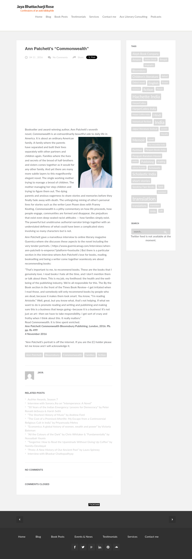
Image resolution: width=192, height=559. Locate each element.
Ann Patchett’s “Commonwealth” (57, 48)
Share (80, 57)
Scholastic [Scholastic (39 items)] (154, 167)
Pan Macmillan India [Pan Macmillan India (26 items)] (156, 145)
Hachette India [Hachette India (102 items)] (146, 96)
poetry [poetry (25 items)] (135, 161)
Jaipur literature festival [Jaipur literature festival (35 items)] (144, 128)
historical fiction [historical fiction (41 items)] (141, 121)
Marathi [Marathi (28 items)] (164, 134)
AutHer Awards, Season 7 (43, 399)
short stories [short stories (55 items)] (141, 181)
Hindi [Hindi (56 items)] (157, 115)
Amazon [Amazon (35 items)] (136, 59)
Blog (48, 16)
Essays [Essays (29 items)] (165, 82)
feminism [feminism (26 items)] (136, 89)
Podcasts (156, 16)
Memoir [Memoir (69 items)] (138, 140)
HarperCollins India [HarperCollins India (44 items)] (144, 109)
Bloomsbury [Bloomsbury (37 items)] (139, 70)
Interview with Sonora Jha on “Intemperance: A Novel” (60, 403)
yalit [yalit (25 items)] (161, 211)
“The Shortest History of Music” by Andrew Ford (56, 414)
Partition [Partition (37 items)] (137, 149)
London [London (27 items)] (164, 129)
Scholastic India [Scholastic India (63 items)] (144, 174)
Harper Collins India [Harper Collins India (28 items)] (141, 114)
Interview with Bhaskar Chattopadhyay (51, 453)
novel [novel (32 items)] (151, 139)
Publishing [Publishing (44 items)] (147, 162)
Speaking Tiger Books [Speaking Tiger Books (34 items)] (143, 186)
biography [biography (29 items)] (149, 65)
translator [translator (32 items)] (155, 205)
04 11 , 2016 (36, 57)
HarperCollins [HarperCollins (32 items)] (139, 103)
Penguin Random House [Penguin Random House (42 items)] (146, 155)
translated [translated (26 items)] (162, 192)
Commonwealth (72, 354)
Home (38, 16)
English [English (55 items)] (153, 83)
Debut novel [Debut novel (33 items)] (138, 82)
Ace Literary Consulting (133, 16)
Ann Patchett (34, 354)
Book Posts (61, 16)
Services (94, 16)
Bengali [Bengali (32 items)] (163, 59)
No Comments (60, 57)
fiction (102, 354)
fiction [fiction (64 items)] (148, 90)
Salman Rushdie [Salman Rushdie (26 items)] (139, 167)
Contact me (109, 16)
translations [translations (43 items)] (139, 205)
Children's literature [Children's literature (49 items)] (145, 76)
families (90, 354)
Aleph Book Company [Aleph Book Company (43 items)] (145, 53)
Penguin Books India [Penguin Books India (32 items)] (156, 149)
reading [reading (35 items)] (161, 161)
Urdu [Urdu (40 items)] (153, 211)
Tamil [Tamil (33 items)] (160, 186)
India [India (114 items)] (160, 122)
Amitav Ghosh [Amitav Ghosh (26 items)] (150, 59)
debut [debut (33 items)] (165, 76)
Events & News (83, 536)
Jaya (40, 372)
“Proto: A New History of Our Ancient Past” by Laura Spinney (64, 449)
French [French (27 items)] (160, 89)
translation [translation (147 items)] (144, 199)
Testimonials (78, 16)
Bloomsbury (52, 354)
